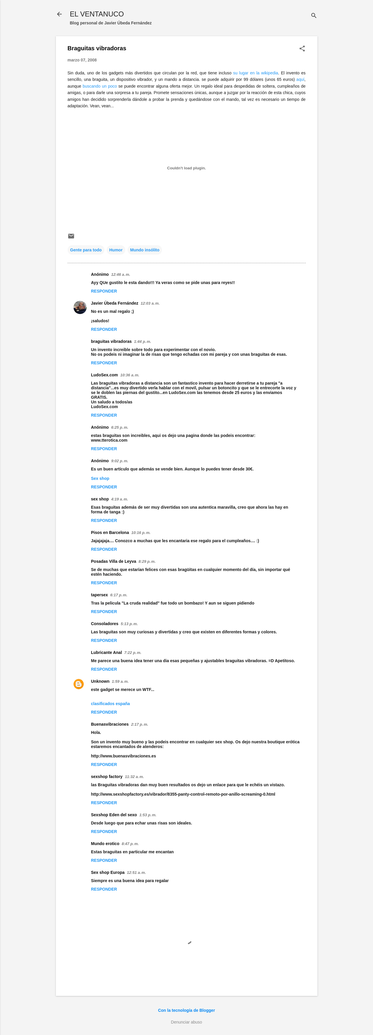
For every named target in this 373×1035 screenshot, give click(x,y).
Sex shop (100, 478)
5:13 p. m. (129, 624)
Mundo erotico (105, 843)
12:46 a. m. (120, 274)
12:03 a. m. (150, 303)
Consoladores (104, 623)
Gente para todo (86, 250)
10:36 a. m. (129, 375)
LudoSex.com (104, 375)
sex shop (100, 499)
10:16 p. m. (140, 532)
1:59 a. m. (120, 681)
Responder (104, 291)
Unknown (100, 681)
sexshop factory (107, 776)
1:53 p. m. (147, 815)
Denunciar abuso (186, 1022)
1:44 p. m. (142, 341)
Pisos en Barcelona (110, 532)
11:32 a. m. (134, 776)
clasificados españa (110, 703)
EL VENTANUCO (97, 14)
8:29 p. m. (146, 561)
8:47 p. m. (130, 844)
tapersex (99, 594)
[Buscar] (313, 16)
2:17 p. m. (139, 724)
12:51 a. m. (136, 872)
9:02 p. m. (119, 461)
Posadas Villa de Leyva (113, 561)
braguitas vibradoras (111, 341)
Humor (116, 250)
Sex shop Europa (108, 872)
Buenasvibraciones (110, 724)
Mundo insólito (145, 250)
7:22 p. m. (132, 652)
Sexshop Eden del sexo (114, 814)
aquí (300, 79)
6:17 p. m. (118, 595)
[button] (302, 49)
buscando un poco (100, 86)
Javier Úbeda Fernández (114, 303)
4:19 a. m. (119, 499)
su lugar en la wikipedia (255, 73)
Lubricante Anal (106, 652)
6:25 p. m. (119, 427)
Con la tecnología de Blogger (186, 1010)
